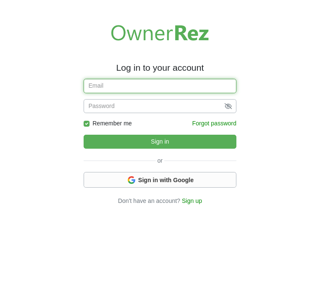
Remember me (112, 123)
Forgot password (214, 123)
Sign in (160, 141)
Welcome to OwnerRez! (160, 32)
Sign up (192, 200)
